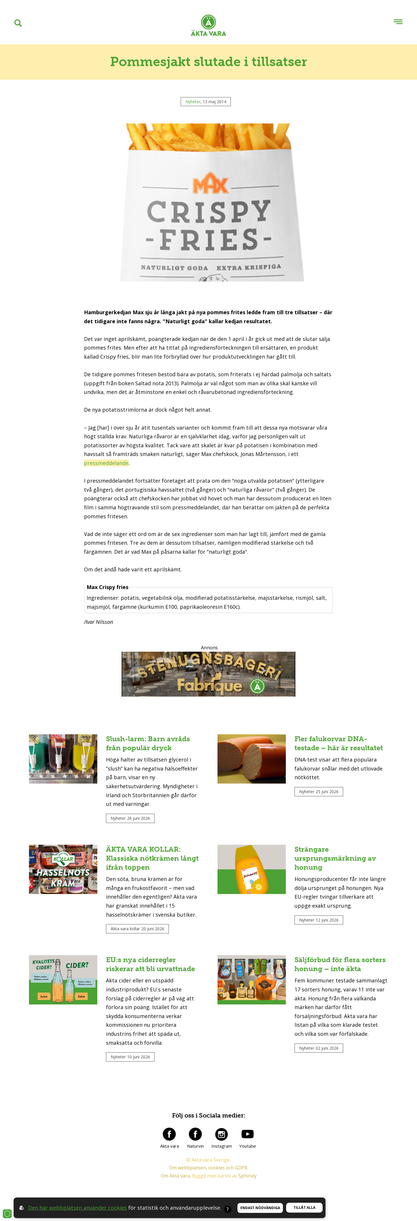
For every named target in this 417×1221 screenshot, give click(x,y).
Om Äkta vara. (176, 1176)
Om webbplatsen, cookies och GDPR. (208, 1167)
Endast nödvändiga (260, 1207)
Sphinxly (247, 1176)
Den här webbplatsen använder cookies (77, 1207)
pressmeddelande (106, 462)
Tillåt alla (304, 1207)
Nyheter (192, 101)
